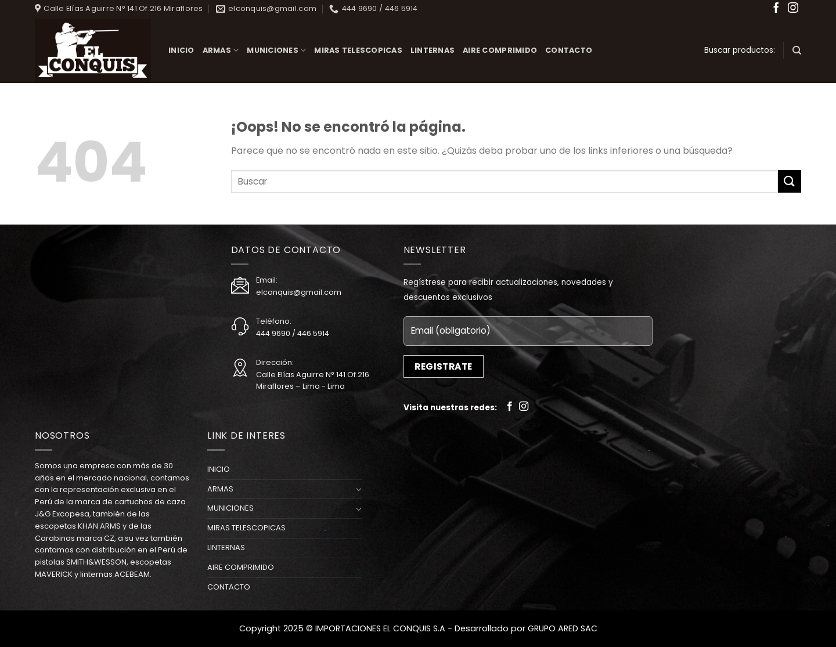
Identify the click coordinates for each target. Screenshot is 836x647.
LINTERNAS (432, 50)
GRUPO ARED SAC (562, 628)
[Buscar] (796, 50)
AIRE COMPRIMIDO (500, 50)
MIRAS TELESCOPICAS (358, 50)
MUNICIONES (276, 50)
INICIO (181, 50)
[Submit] (789, 181)
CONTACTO (568, 50)
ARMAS (221, 50)
